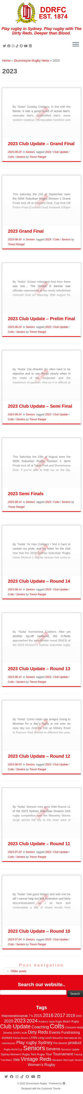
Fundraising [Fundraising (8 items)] (70, 1032)
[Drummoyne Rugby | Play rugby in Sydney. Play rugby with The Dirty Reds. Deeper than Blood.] (41, 13)
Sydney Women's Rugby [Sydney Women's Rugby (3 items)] (15, 1054)
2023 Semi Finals (26, 493)
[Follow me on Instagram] (14, 46)
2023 (48, 152)
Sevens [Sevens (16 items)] (53, 1048)
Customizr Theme (50, 1088)
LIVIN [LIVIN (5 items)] (33, 1037)
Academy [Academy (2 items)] (43, 1021)
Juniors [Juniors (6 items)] (7, 1037)
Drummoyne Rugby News (31, 60)
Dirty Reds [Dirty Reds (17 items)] (38, 1032)
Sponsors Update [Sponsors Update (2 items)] (70, 1049)
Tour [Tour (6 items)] (49, 1054)
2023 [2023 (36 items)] (19, 1021)
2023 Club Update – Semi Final (40, 406)
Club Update (61, 152)
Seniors (30, 152)
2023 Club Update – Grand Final (41, 143)
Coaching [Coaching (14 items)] (40, 1027)
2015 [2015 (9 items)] (38, 1016)
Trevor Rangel (37, 156)
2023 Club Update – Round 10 (39, 931)
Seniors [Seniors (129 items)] (34, 1048)
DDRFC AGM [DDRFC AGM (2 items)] (20, 1032)
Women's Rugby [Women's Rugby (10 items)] (41, 1065)
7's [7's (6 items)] (31, 1016)
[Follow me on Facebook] (9, 46)
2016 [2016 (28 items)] (48, 1015)
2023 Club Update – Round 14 (39, 581)
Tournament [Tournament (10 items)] (63, 1054)
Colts (11, 156)
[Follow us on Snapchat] (22, 46)
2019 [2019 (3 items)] (79, 1016)
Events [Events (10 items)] (54, 1032)
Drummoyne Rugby (36, 1083)
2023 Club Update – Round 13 (39, 668)
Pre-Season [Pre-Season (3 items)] (60, 1043)
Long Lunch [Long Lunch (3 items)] (45, 1037)
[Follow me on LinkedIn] (31, 46)
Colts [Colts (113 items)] (57, 1026)
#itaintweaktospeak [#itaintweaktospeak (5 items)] (14, 1016)
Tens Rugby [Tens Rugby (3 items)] (38, 1054)
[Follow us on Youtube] (26, 46)
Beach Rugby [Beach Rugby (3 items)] (71, 1021)
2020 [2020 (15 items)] (8, 1021)
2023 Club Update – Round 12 (39, 756)
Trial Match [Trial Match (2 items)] (6, 1060)
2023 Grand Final (26, 231)
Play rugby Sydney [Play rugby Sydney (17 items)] (34, 1042)
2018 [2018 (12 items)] (70, 1015)
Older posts (16, 971)
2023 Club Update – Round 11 (39, 843)
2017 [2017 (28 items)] (59, 1015)
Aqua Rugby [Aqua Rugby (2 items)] (55, 1021)
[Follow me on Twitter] (5, 46)
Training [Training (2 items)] (78, 1054)
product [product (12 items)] (74, 1043)
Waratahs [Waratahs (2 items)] (57, 1060)
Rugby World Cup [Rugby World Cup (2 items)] (13, 1049)
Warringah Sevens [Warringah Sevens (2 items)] (72, 1060)
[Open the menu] (75, 44)
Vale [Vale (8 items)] (16, 1060)
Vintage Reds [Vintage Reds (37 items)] (36, 1059)
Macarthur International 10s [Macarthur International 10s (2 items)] (67, 1038)
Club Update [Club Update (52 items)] (15, 1026)
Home (6, 60)
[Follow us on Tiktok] (18, 46)
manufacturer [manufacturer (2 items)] (8, 1043)
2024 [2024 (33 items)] (31, 1021)
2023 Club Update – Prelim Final (41, 318)
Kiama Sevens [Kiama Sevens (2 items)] (20, 1038)
